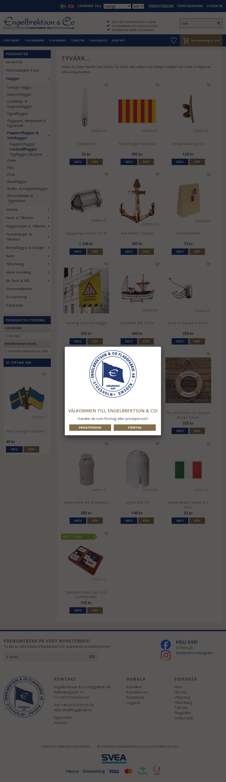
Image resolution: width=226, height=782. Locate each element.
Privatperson (90, 428)
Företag (135, 428)
